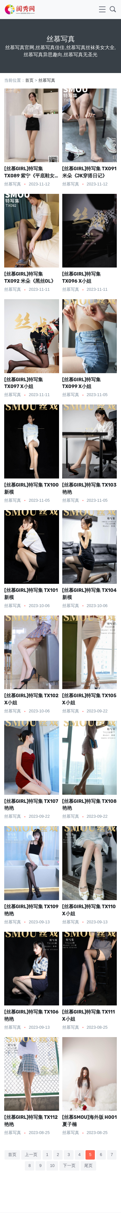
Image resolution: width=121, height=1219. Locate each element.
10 (52, 1165)
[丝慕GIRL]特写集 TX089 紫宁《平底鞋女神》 (29, 176)
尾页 (88, 1165)
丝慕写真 (46, 80)
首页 (29, 80)
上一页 (31, 1154)
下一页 (69, 1165)
